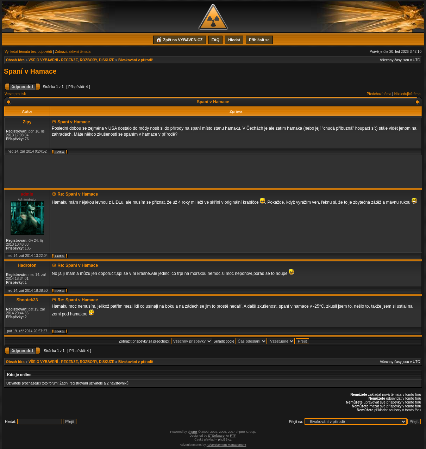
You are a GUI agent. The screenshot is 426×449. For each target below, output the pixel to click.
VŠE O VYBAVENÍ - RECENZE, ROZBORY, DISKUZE (71, 60)
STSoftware (216, 435)
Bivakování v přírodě (135, 60)
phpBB (192, 431)
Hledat (234, 40)
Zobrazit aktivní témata (72, 52)
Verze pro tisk (15, 94)
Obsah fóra (15, 60)
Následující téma (407, 94)
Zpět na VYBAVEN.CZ (179, 39)
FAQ (216, 40)
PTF (233, 435)
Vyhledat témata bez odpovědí (28, 52)
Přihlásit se (259, 40)
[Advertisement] (213, 171)
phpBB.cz (225, 439)
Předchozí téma (379, 94)
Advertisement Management (226, 445)
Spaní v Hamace (30, 71)
